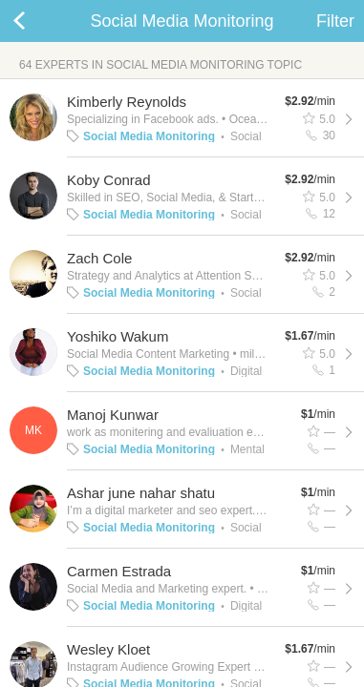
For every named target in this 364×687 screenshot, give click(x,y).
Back (38, 21)
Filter (335, 21)
